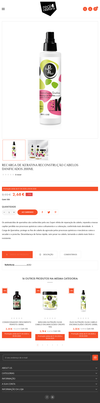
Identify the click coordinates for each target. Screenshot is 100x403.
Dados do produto (19, 254)
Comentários (70, 254)
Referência (10, 265)
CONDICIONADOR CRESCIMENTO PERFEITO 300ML (16, 323)
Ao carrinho (27, 212)
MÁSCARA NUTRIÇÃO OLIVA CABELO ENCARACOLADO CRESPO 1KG (50, 324)
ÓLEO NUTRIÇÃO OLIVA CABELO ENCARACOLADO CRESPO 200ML (83, 323)
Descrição (48, 254)
